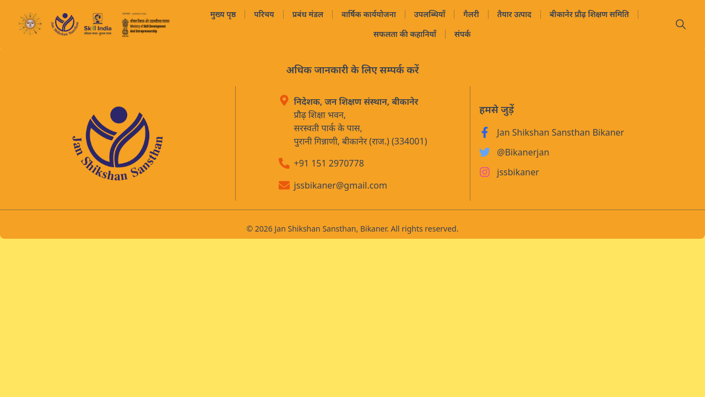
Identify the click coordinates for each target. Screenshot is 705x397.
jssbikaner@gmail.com (341, 185)
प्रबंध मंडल (307, 14)
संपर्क (462, 34)
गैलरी (471, 14)
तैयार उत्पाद (514, 14)
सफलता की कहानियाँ (404, 34)
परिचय (264, 14)
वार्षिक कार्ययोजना (368, 14)
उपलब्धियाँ (430, 14)
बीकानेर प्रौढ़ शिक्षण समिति (589, 14)
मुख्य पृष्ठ (223, 14)
